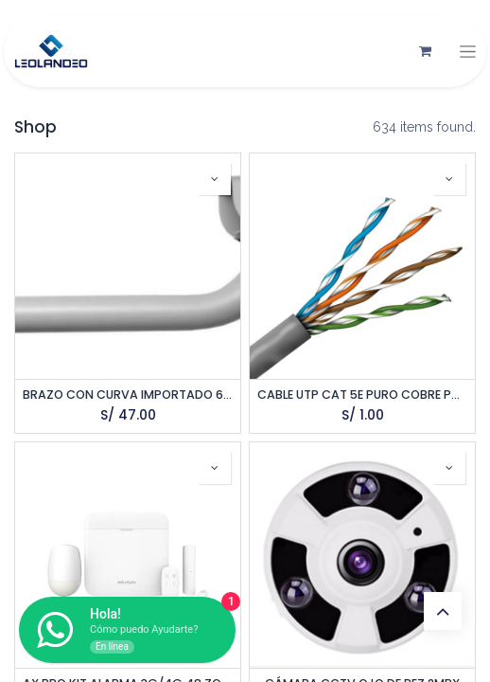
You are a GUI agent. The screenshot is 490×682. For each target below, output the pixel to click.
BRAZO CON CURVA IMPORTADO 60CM (128, 394)
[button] (215, 179)
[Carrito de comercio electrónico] (425, 51)
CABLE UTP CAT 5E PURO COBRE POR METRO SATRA (362, 394)
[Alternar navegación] (467, 51)
